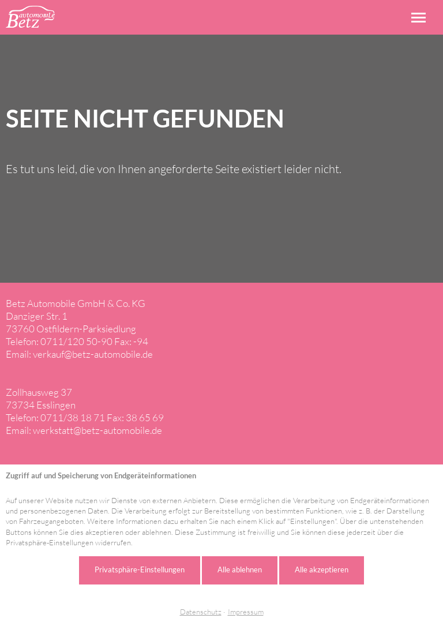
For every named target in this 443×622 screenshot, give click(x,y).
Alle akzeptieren (321, 569)
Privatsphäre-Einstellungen (140, 569)
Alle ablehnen (239, 569)
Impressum (246, 612)
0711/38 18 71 (72, 417)
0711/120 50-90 (76, 341)
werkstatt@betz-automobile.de (97, 430)
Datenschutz (201, 612)
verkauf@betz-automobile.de (93, 354)
